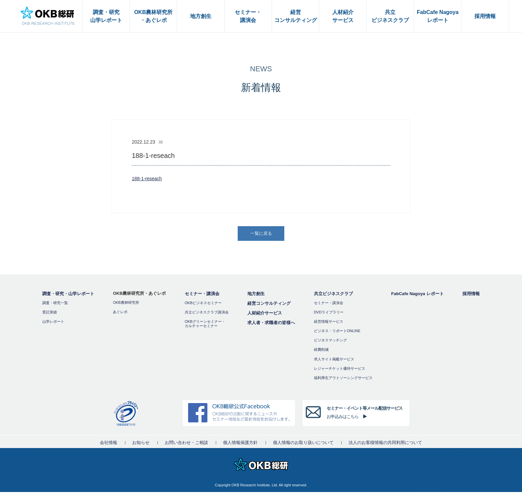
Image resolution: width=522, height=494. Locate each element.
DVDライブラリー (329, 314)
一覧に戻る (261, 234)
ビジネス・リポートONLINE (337, 333)
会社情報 (108, 444)
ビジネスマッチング (330, 342)
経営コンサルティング (269, 305)
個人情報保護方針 (240, 444)
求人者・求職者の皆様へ (271, 324)
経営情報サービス (328, 323)
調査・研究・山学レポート (68, 295)
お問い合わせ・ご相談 (186, 444)
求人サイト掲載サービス (334, 361)
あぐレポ (120, 314)
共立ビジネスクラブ (333, 295)
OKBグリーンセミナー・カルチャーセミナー (205, 325)
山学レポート (53, 323)
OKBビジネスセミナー (203, 305)
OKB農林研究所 (126, 304)
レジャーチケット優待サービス (339, 370)
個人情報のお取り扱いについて (303, 444)
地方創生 (256, 295)
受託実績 (49, 314)
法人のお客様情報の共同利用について (385, 444)
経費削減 (321, 352)
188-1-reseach (148, 178)
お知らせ (140, 444)
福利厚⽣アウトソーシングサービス (343, 380)
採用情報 (471, 295)
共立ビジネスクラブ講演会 (207, 314)
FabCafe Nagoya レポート (417, 295)
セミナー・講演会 (202, 295)
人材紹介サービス (264, 314)
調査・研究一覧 (55, 305)
